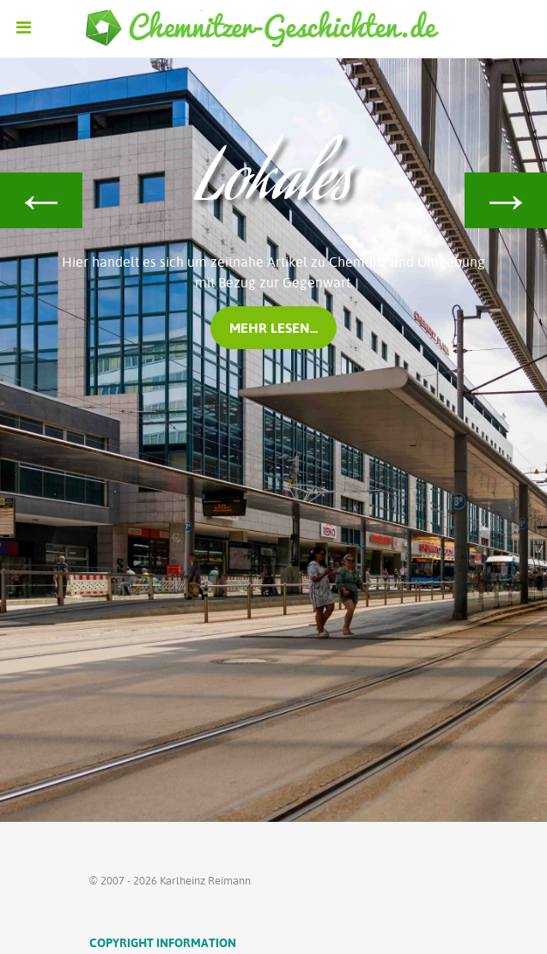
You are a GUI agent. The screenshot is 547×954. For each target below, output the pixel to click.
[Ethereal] (273, 29)
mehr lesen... (273, 327)
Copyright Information (162, 942)
